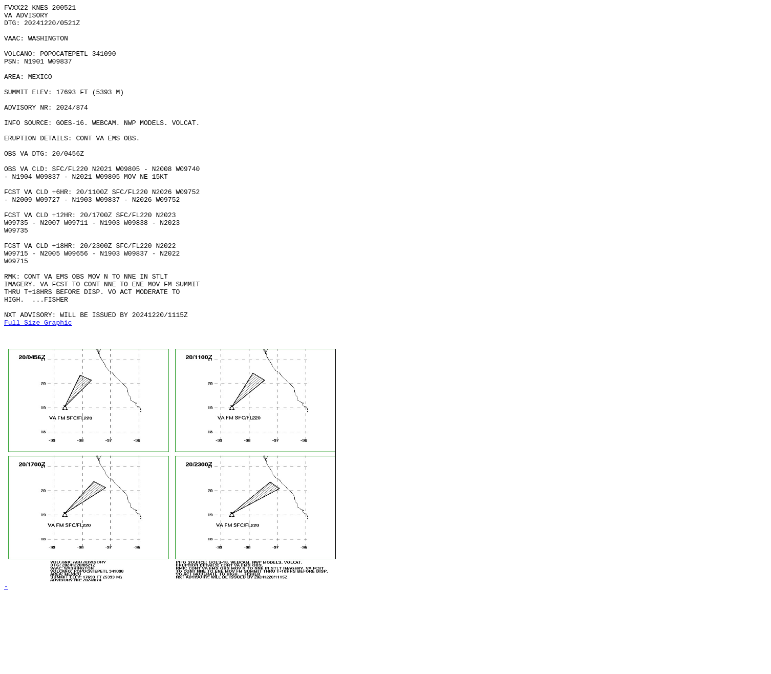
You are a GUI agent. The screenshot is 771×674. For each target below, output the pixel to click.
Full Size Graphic (38, 386)
